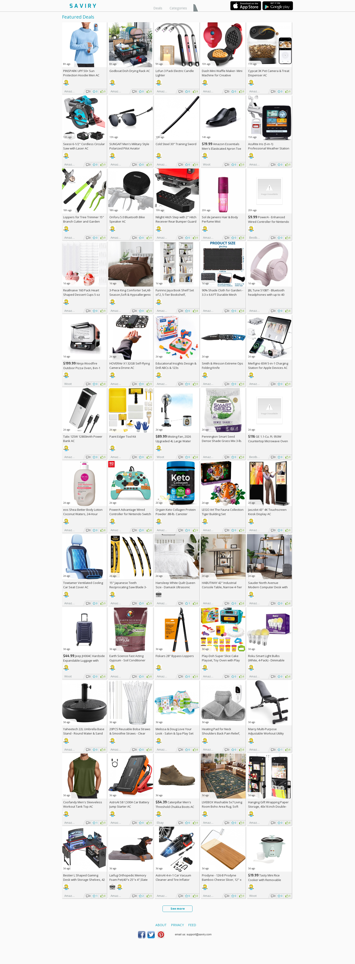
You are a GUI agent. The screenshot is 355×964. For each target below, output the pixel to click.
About (161, 925)
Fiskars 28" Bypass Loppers (175, 656)
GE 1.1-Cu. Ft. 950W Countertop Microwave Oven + (268, 440)
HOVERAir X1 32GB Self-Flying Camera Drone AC (129, 365)
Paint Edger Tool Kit (122, 436)
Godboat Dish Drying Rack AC (129, 71)
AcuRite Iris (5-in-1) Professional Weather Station (268, 146)
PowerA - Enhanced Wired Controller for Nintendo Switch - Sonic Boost (268, 221)
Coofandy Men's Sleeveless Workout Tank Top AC (82, 804)
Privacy (177, 925)
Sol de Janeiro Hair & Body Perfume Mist (220, 219)
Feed (192, 925)
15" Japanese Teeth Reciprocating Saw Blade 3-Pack (128, 587)
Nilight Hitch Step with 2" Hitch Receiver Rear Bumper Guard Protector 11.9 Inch (176, 221)
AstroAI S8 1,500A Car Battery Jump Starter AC (129, 804)
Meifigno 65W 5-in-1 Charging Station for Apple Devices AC (268, 365)
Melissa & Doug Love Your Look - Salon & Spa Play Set (174, 731)
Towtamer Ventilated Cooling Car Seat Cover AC (83, 585)
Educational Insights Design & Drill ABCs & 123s (176, 365)
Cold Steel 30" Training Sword (176, 144)
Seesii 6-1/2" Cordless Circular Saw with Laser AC (84, 146)
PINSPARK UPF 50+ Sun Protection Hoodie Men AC (81, 73)
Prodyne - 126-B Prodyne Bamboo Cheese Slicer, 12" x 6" (221, 879)
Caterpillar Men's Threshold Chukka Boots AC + (175, 806)
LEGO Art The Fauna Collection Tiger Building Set (223, 512)
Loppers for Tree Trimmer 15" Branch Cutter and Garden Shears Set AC (83, 221)
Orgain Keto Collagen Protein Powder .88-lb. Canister (176, 512)
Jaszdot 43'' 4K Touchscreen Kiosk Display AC (267, 512)
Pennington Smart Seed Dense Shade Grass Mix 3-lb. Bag (222, 440)
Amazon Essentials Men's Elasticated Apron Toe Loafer (221, 148)
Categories (178, 8)
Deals (157, 8)
